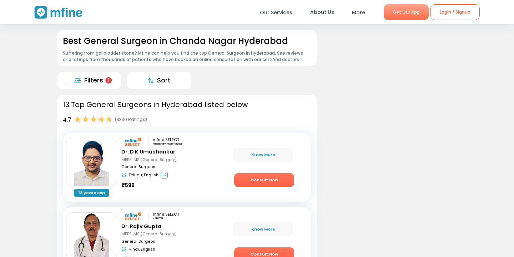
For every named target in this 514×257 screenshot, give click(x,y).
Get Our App (406, 12)
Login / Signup (455, 12)
